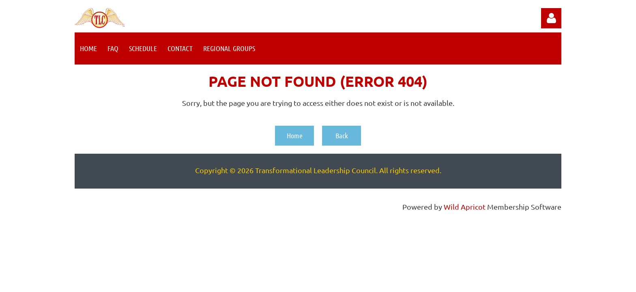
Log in (551, 18)
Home (295, 135)
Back (341, 135)
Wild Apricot (465, 206)
